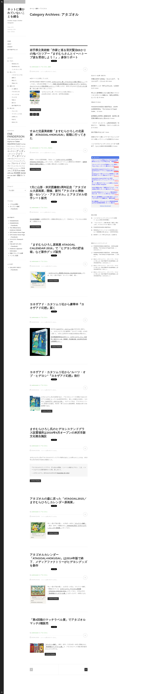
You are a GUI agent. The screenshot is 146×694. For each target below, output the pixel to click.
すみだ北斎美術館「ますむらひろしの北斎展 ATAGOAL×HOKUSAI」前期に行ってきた (58, 135)
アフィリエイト (11, 146)
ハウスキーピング (16, 75)
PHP (13, 141)
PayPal (9, 141)
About (9, 44)
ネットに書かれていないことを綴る (16, 13)
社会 (13, 119)
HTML (9, 139)
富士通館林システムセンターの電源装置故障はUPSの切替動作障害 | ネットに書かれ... (105, 202)
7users (117, 194)
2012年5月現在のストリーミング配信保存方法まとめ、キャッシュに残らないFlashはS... (105, 193)
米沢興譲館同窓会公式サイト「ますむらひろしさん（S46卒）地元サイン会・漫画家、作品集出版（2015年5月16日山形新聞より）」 (69, 339)
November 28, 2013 (63, 473)
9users (117, 180)
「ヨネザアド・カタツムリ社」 (54, 401)
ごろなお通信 (14, 204)
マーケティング (16, 114)
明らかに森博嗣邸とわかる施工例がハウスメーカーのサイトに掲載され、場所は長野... (105, 197)
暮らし (11, 72)
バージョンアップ (18, 161)
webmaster (35, 67)
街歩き (13, 122)
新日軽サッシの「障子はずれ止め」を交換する (105, 234)
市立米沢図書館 (35, 219)
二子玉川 (14, 170)
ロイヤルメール (17, 168)
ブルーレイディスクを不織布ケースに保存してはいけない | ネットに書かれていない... (105, 165)
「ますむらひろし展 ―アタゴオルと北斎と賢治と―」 (68, 82)
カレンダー (10, 149)
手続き (13, 83)
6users (117, 199)
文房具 (13, 116)
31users (116, 167)
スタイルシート (12, 158)
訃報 (11, 175)
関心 (11, 108)
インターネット (16, 69)
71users (116, 162)
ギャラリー (11, 151)
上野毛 (9, 170)
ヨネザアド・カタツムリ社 (64, 329)
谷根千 (15, 175)
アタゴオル (14, 91)
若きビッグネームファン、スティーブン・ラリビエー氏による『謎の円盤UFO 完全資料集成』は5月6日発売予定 (106, 260)
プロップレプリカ (20, 166)
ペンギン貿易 (14, 255)
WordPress (14, 66)
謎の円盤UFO (15, 105)
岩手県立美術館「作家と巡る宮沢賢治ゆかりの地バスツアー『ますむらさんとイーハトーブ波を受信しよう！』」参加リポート (58, 54)
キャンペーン (16, 148)
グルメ (13, 111)
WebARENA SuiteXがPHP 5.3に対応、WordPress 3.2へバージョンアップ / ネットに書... (105, 179)
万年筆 (23, 168)
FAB (9, 133)
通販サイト (21, 175)
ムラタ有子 (10, 168)
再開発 (23, 170)
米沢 (8, 175)
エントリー (95, 157)
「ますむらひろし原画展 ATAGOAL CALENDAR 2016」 (65, 273)
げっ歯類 (14, 88)
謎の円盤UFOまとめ (12, 49)
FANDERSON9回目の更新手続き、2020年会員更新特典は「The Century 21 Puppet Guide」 (104, 109)
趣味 (11, 86)
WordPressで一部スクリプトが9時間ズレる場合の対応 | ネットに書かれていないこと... (105, 174)
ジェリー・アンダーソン (16, 154)
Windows (14, 63)
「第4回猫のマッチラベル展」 (57, 593)
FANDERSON (15, 136)
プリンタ (13, 166)
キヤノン (22, 149)
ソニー (11, 161)
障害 (8, 178)
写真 (13, 100)
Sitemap (9, 46)
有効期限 (17, 173)
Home (9, 41)
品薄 (8, 173)
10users (116, 176)
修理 (19, 170)
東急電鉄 (23, 173)
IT (10, 61)
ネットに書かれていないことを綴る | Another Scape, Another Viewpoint (105, 183)
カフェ (23, 146)
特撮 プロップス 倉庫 (16, 253)
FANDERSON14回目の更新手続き (102, 227)
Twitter (17, 141)
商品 (13, 80)
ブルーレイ (15, 163)
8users (117, 190)
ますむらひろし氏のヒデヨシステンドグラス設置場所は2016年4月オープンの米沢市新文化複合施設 (58, 432)
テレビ (13, 97)
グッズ (19, 151)
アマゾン (19, 146)
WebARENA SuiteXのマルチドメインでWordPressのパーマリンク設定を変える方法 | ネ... (105, 170)
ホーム (32, 8)
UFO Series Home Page (17, 232)
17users (116, 171)
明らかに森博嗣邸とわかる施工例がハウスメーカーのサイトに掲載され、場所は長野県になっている (105, 95)
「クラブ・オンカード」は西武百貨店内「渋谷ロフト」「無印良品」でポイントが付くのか (105, 125)
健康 (13, 77)
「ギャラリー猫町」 (80, 523)
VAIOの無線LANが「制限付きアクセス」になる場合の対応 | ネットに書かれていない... (105, 188)
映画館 (12, 173)
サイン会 (35, 88)
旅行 (13, 102)
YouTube (23, 144)
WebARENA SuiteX (14, 144)
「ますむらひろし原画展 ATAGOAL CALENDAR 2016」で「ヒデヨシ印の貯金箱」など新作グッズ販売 (57, 248)
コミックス (14, 94)
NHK (21, 139)
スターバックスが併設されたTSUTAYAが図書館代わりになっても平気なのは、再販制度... (105, 160)
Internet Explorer (15, 139)
